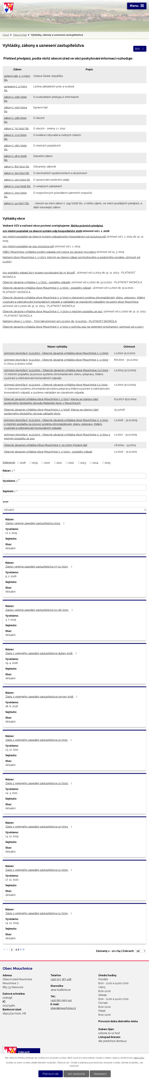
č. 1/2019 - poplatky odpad (74, 287)
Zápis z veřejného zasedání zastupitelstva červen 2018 (42, 696)
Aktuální (10, 548)
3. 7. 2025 (10, 619)
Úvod (6, 34)
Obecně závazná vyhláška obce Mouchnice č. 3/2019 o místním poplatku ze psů (52, 311)
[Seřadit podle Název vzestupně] (14, 469)
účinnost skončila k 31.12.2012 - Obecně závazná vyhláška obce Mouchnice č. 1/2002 (56, 359)
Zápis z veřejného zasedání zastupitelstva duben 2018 (41, 653)
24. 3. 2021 (11, 792)
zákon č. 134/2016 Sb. (17, 186)
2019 (35, 462)
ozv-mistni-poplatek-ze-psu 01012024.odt (28, 246)
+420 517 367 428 (60, 979)
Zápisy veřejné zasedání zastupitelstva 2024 (35, 523)
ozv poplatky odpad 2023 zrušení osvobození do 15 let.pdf (39, 272)
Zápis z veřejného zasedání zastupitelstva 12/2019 (39, 826)
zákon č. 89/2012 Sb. (16, 166)
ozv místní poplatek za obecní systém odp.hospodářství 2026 (42, 231)
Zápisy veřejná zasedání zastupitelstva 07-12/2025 (39, 566)
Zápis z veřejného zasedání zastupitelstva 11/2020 (39, 869)
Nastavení (100, 1073)
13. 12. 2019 (11, 836)
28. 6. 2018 (11, 706)
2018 (23, 462)
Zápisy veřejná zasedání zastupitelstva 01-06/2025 (39, 609)
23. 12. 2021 (11, 749)
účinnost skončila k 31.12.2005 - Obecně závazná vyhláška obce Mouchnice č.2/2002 (56, 370)
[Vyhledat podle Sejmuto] (74, 498)
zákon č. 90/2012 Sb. (16, 173)
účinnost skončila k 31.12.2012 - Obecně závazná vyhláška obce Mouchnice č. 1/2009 (56, 353)
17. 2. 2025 (11, 532)
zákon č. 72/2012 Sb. (16, 128)
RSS (140, 48)
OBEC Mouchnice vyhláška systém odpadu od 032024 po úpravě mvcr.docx (49, 251)
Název (8, 470)
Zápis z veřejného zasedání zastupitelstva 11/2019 (39, 913)
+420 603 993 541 (61, 1000)
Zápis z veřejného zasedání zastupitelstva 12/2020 (39, 783)
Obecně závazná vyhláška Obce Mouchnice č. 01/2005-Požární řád (45, 445)
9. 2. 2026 (10, 576)
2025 (107, 462)
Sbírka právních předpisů (87, 225)
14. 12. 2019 (12, 922)
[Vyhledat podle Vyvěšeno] (74, 487)
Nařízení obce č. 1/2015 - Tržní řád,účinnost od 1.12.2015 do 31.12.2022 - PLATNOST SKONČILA (60, 321)
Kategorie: (9, 462)
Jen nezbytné (76, 1073)
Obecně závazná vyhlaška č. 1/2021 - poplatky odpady (36, 282)
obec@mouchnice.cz (63, 1008)
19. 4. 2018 (11, 662)
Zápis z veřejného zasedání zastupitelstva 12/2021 (39, 739)
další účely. (139, 1058)
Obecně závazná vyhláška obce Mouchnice (30, 287)
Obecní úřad (20, 34)
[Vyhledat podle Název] (74, 476)
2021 (59, 462)
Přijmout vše (50, 1073)
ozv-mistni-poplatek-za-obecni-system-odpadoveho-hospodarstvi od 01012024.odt (54, 236)
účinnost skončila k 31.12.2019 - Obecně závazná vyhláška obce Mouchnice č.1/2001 (56, 384)
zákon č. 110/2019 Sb (17, 179)
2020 (47, 462)
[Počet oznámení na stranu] (140, 951)
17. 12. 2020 (11, 879)
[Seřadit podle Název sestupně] (14, 470)
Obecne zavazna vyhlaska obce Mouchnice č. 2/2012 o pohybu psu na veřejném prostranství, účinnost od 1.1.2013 (73, 326)
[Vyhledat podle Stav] (74, 509)
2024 (95, 462)
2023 (83, 462)
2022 (71, 462)
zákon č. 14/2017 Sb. (16, 203)
